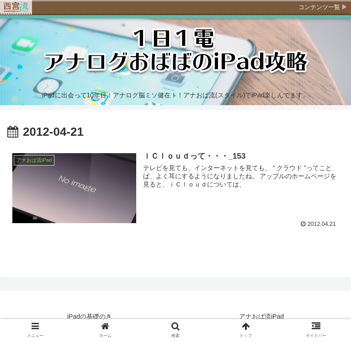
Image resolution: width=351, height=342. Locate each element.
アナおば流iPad (261, 316)
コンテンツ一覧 (319, 7)
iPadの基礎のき (89, 316)
